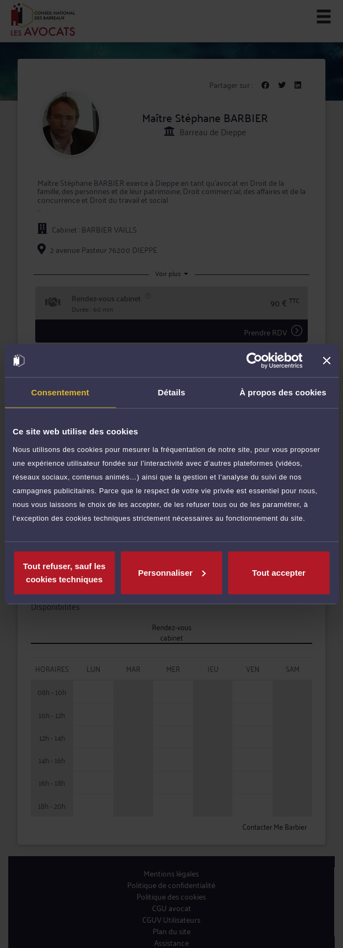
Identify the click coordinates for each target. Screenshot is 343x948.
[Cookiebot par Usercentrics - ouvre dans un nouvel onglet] (254, 360)
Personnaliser (172, 572)
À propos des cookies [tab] (282, 392)
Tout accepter (279, 572)
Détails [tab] (172, 392)
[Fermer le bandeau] (326, 361)
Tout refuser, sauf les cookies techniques (64, 572)
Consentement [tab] (60, 392)
